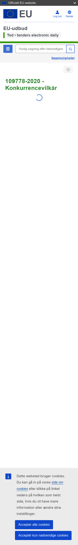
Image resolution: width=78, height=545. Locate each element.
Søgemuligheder (63, 58)
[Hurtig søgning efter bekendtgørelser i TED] (41, 49)
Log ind (57, 16)
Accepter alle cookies (34, 524)
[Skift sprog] (69, 14)
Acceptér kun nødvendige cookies (43, 535)
